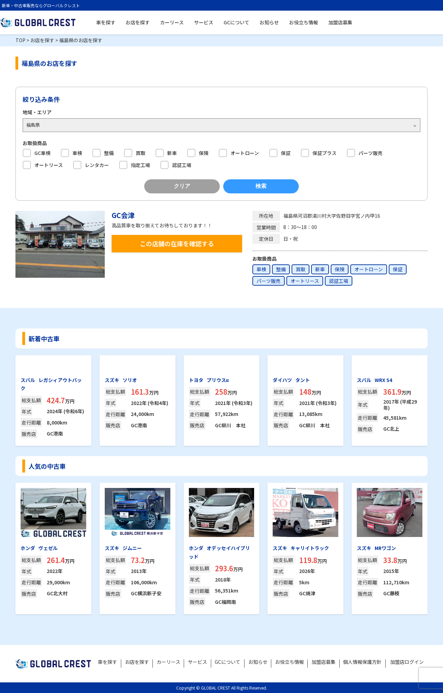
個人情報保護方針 (363, 661)
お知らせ (269, 22)
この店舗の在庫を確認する (177, 243)
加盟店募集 (340, 22)
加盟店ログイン (407, 661)
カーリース (172, 22)
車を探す (105, 22)
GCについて (236, 22)
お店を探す (138, 22)
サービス (203, 22)
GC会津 (123, 215)
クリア (182, 186)
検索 (260, 186)
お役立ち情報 (303, 22)
